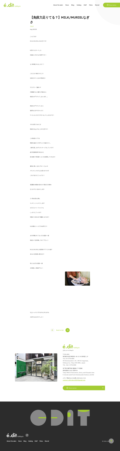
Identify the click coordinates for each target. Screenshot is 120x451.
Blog (72, 5)
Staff (85, 5)
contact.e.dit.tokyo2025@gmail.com (74, 380)
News (67, 5)
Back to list (60, 330)
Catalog (79, 5)
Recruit (97, 5)
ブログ (32, 26)
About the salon (58, 5)
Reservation (71, 388)
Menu (90, 5)
